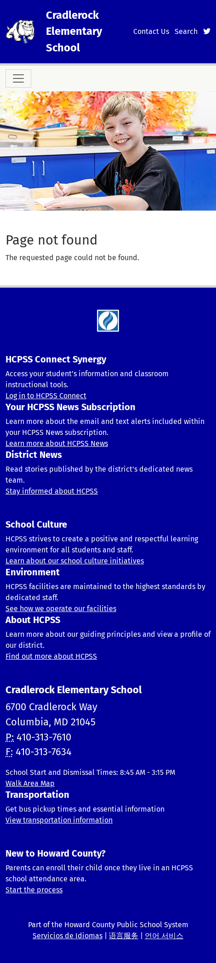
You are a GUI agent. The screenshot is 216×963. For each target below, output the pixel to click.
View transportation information (59, 820)
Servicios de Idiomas (67, 935)
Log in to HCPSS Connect (46, 395)
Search (186, 31)
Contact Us (151, 31)
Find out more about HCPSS (51, 656)
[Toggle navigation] (18, 78)
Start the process (34, 889)
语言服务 (123, 935)
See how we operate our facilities (61, 608)
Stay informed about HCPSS (52, 491)
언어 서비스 (164, 935)
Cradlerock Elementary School (74, 31)
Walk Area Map (30, 783)
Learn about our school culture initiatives (75, 561)
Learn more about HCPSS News (57, 443)
